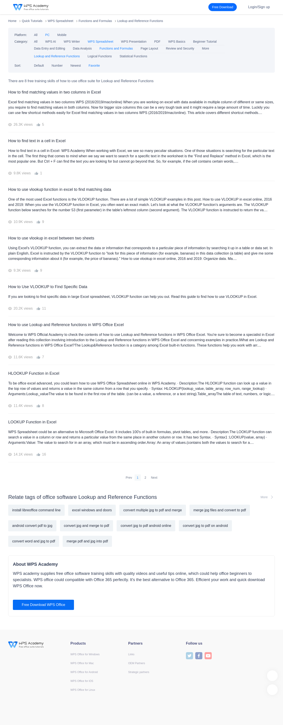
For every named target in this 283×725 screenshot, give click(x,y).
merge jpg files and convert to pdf (219, 510)
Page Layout (149, 48)
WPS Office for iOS (81, 681)
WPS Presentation (133, 41)
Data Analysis (82, 48)
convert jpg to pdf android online (146, 526)
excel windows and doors (92, 510)
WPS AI (50, 41)
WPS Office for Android (84, 672)
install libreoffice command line (36, 510)
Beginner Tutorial (205, 41)
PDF (157, 41)
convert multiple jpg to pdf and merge (152, 510)
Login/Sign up (259, 7)
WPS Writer (72, 41)
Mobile (61, 35)
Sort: (17, 65)
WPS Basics (176, 41)
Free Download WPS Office (43, 605)
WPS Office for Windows (85, 654)
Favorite (94, 65)
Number (57, 65)
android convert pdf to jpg (32, 526)
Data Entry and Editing (49, 48)
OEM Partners (136, 663)
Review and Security (180, 48)
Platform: (20, 35)
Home (12, 21)
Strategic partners (138, 672)
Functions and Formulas (95, 21)
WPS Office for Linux (82, 689)
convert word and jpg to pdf (33, 541)
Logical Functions (100, 56)
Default (39, 65)
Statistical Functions (133, 56)
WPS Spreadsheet (60, 21)
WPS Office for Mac (82, 663)
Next (154, 477)
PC (47, 35)
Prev (129, 477)
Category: (21, 41)
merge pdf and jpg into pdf (87, 541)
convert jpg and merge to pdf (86, 526)
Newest (75, 65)
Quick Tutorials (32, 21)
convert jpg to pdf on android (205, 526)
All (36, 35)
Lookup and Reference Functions (140, 21)
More (205, 48)
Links (131, 654)
